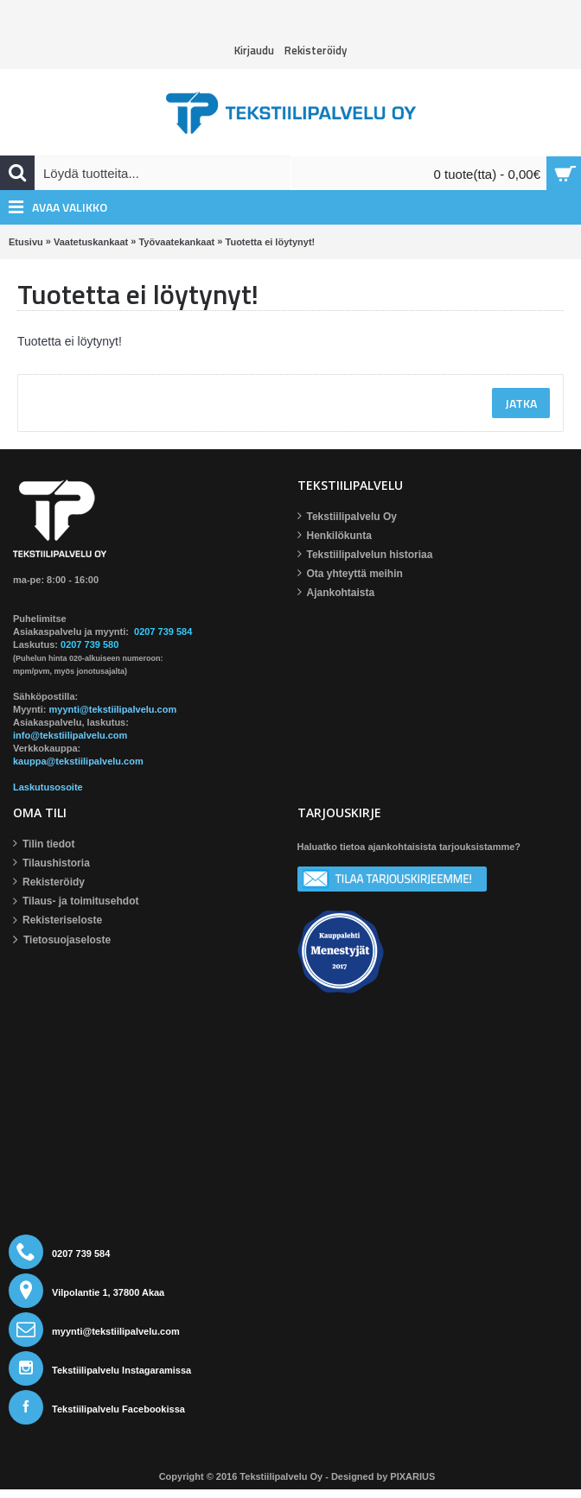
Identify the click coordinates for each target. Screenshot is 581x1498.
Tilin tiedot (43, 844)
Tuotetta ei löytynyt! (271, 242)
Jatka (521, 403)
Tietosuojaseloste (62, 940)
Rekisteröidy (49, 882)
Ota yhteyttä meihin (350, 574)
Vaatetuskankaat (91, 242)
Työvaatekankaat (176, 242)
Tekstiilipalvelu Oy (347, 517)
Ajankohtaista (336, 593)
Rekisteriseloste (57, 921)
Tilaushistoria (51, 863)
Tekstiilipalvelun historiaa (365, 555)
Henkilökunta (334, 536)
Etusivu (26, 242)
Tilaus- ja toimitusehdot (75, 902)
